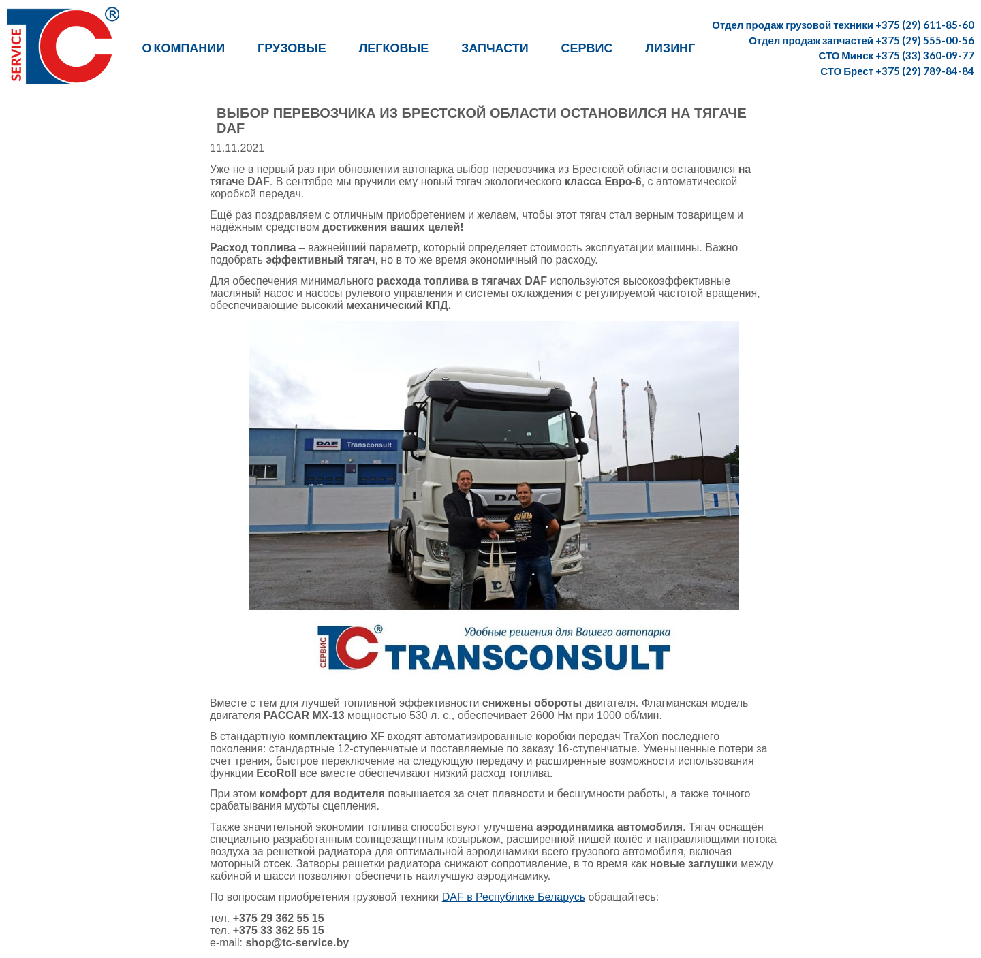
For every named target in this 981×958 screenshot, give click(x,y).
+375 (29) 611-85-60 (924, 24)
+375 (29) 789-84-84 (924, 71)
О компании (183, 48)
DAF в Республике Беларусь (513, 897)
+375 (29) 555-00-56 (924, 40)
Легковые (394, 48)
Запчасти (495, 48)
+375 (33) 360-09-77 (924, 55)
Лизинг (670, 48)
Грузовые (292, 48)
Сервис (587, 48)
